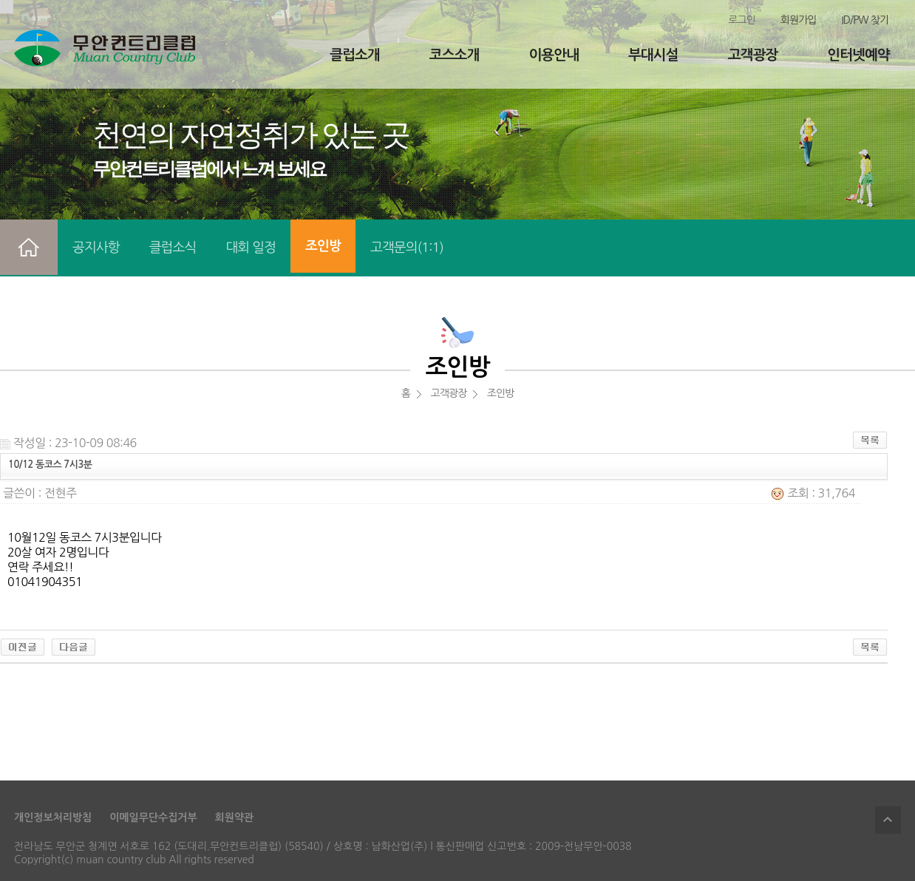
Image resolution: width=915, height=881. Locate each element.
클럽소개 (354, 55)
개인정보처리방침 (53, 817)
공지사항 (96, 247)
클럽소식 (173, 247)
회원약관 (234, 817)
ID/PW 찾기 (864, 20)
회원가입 (798, 20)
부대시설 (653, 55)
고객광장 (753, 55)
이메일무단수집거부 (153, 817)
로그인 (741, 20)
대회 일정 (250, 247)
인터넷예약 (858, 55)
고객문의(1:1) (406, 247)
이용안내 (553, 55)
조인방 (323, 246)
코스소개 (454, 55)
